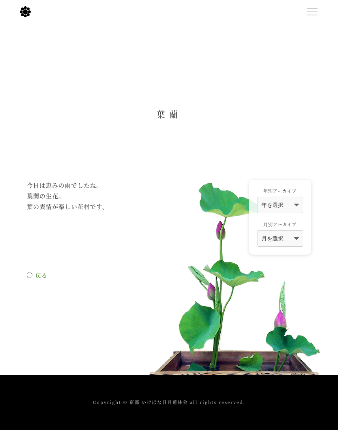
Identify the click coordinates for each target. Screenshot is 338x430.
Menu (314, 10)
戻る (41, 275)
